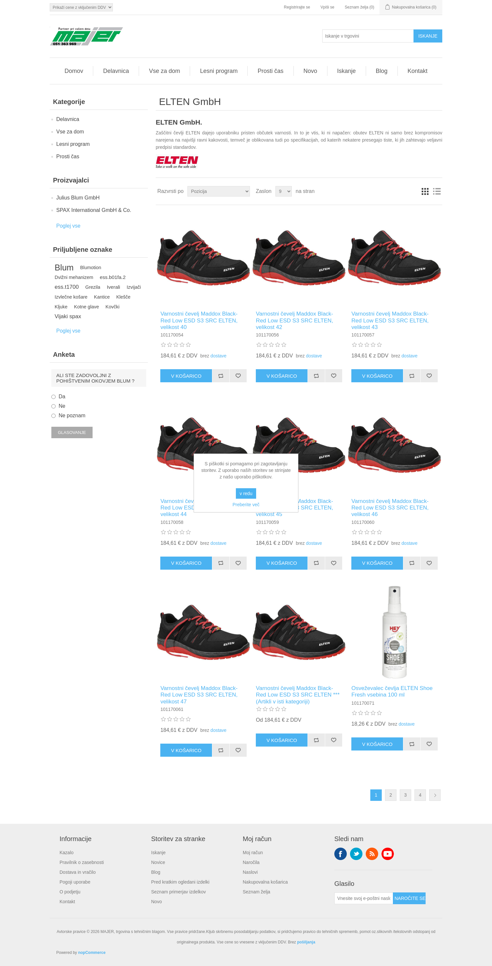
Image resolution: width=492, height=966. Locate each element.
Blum (64, 267)
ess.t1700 (67, 287)
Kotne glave (86, 306)
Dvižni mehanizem (74, 277)
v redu (246, 493)
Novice (158, 862)
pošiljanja (306, 942)
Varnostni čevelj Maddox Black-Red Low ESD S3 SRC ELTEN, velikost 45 (294, 508)
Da (62, 396)
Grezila (92, 287)
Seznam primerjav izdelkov (178, 891)
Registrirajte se (297, 7)
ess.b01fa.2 (113, 277)
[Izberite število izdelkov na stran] (283, 191)
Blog (382, 71)
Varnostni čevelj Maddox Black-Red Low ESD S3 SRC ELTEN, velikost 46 (390, 508)
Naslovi (250, 872)
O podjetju (70, 891)
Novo (310, 71)
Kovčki (113, 306)
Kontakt (418, 71)
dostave (218, 355)
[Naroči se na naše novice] (363, 898)
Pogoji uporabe (75, 882)
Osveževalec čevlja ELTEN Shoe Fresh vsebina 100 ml (391, 691)
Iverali (113, 287)
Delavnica (116, 71)
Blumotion (90, 267)
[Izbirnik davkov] (81, 7)
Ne (62, 406)
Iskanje (346, 71)
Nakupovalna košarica (265, 882)
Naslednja (435, 795)
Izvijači (134, 287)
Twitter (356, 854)
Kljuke (61, 306)
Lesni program (218, 71)
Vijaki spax (68, 316)
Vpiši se (327, 7)
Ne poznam (72, 415)
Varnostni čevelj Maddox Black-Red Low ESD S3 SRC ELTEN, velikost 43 (390, 320)
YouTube (387, 854)
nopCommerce (92, 952)
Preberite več (246, 504)
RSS (372, 854)
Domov (73, 71)
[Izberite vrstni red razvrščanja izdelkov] (218, 191)
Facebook (340, 854)
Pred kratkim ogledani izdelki (180, 882)
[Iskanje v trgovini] (368, 36)
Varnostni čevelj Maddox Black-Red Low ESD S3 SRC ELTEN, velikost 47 (198, 695)
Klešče (123, 297)
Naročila (251, 862)
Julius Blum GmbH (77, 197)
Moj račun (253, 852)
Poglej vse (68, 226)
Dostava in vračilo (78, 872)
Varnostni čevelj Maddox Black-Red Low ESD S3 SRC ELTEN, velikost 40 (198, 320)
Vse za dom (164, 71)
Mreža (425, 191)
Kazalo (67, 852)
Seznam (437, 191)
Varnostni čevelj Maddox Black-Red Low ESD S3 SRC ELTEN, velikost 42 (294, 320)
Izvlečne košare (71, 297)
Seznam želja (256, 891)
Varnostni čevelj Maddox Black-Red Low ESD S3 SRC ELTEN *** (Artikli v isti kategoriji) (298, 695)
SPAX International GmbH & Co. (93, 210)
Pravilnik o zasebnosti (82, 862)
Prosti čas (270, 71)
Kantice (102, 297)
